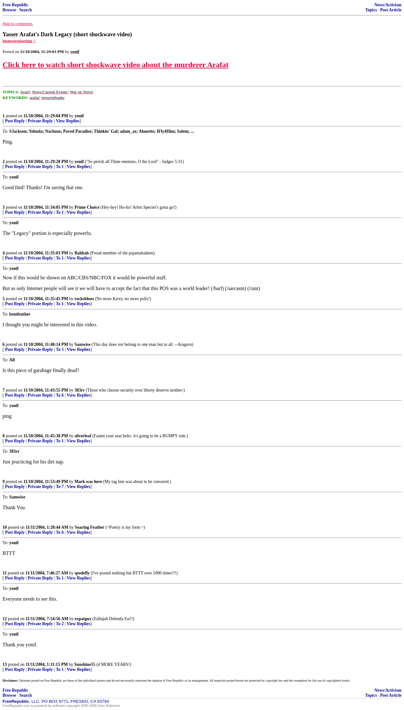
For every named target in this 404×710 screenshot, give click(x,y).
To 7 (60, 486)
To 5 (60, 349)
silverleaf (82, 436)
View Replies (68, 121)
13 (5, 664)
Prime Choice (86, 207)
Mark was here (88, 481)
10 (5, 527)
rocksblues (84, 298)
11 (5, 573)
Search (25, 10)
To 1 (60, 166)
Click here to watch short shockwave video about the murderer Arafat (116, 65)
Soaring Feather (89, 527)
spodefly (82, 573)
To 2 (60, 623)
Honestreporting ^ (19, 40)
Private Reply (40, 121)
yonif (79, 115)
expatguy (83, 618)
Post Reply (15, 121)
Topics (371, 10)
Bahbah (81, 253)
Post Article (390, 10)
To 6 (60, 395)
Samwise (82, 344)
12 (5, 618)
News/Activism (387, 5)
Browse (9, 10)
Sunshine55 (84, 664)
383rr (79, 390)
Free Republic (15, 5)
